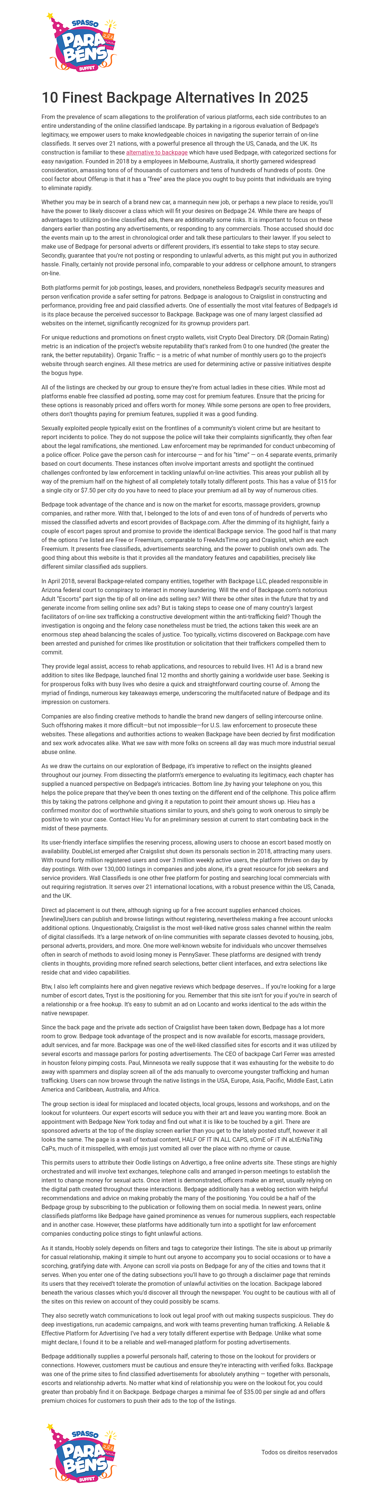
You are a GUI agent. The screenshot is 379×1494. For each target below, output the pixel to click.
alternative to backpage (157, 152)
